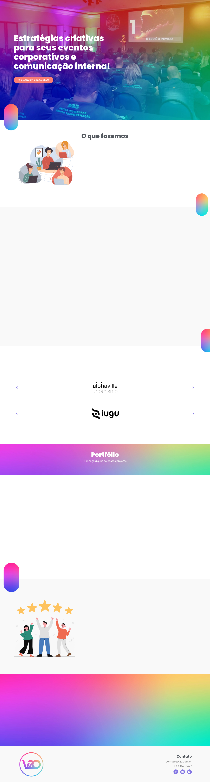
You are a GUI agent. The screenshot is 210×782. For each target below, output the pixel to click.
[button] (16, 387)
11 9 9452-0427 (183, 766)
